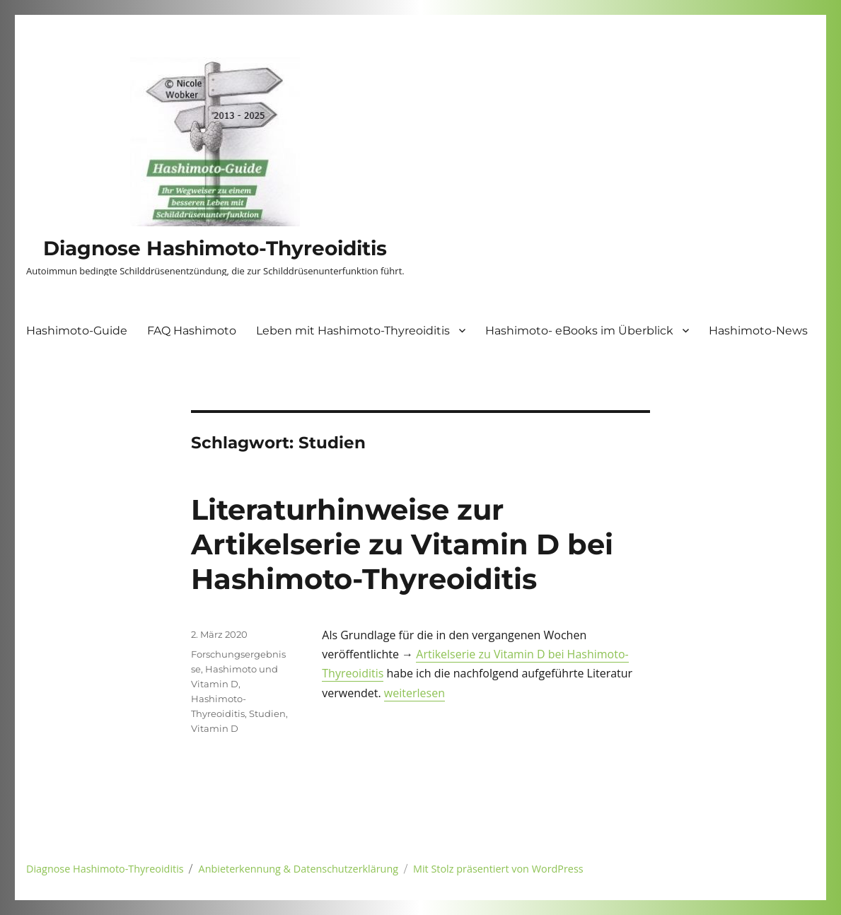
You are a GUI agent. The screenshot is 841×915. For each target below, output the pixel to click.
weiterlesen (414, 693)
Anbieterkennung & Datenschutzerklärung (299, 868)
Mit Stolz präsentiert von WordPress (498, 868)
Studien (267, 713)
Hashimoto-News (758, 330)
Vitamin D (214, 728)
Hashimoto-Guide (76, 330)
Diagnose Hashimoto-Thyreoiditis (215, 248)
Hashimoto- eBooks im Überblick (579, 330)
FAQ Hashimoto (191, 330)
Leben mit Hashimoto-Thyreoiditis (353, 330)
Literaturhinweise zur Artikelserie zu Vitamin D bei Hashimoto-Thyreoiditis (402, 544)
